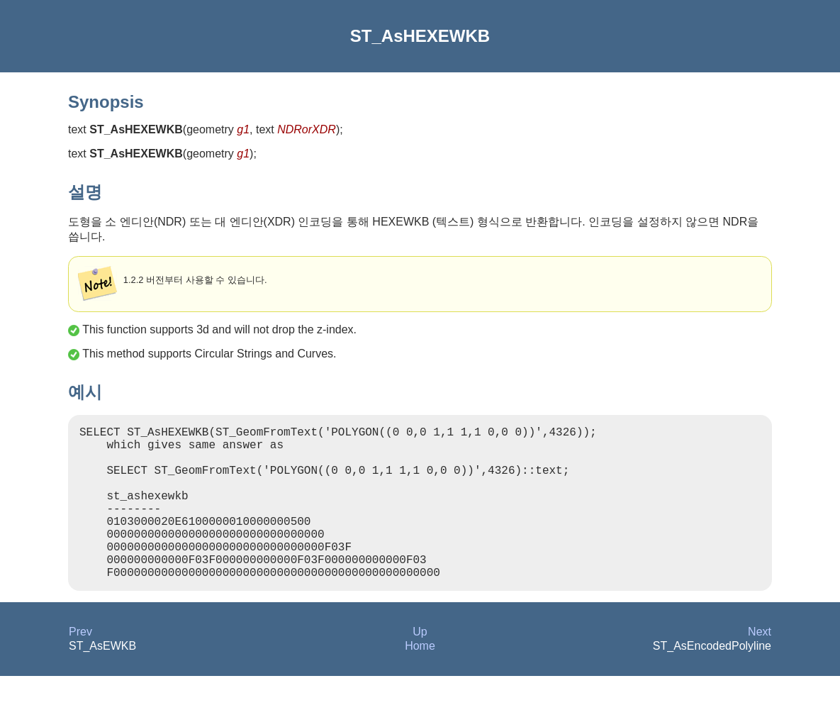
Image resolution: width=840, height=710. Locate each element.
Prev (80, 666)
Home (420, 680)
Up (420, 666)
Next (759, 666)
